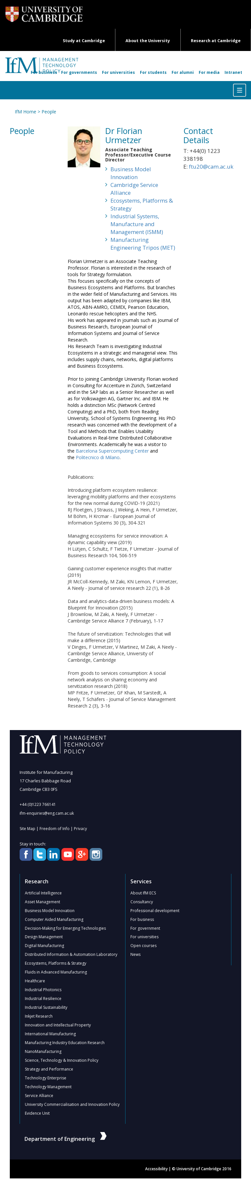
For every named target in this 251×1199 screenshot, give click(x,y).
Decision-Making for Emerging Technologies (65, 928)
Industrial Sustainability (46, 1007)
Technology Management (48, 1087)
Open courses (143, 946)
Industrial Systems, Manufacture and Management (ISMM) (136, 224)
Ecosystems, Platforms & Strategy (141, 204)
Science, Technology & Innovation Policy (61, 1060)
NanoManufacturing (43, 1052)
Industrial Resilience (43, 999)
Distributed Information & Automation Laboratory (71, 955)
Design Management (44, 937)
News (135, 955)
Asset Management (42, 902)
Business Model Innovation (130, 173)
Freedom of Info (55, 828)
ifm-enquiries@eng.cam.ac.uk (47, 813)
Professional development (154, 910)
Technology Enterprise (45, 1078)
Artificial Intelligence (43, 893)
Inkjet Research (39, 1016)
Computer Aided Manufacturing (54, 919)
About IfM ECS (143, 893)
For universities (118, 72)
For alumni (183, 72)
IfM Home (25, 111)
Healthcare (35, 981)
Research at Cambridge (216, 40)
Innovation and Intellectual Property (58, 1025)
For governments (79, 72)
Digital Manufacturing (44, 946)
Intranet (233, 72)
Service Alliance (39, 1096)
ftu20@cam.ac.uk (211, 166)
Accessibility (156, 1169)
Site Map (27, 828)
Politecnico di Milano (98, 457)
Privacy (80, 828)
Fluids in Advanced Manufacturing (56, 972)
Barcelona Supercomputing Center (112, 451)
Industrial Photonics (43, 990)
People (49, 111)
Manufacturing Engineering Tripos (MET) (142, 243)
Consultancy (141, 902)
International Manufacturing (50, 1034)
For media (209, 72)
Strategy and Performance (49, 1069)
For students (153, 72)
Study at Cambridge (84, 40)
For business (44, 72)
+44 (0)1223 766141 (38, 804)
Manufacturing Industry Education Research (65, 1043)
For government (145, 928)
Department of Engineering (66, 1139)
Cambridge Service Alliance (134, 188)
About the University (148, 40)
